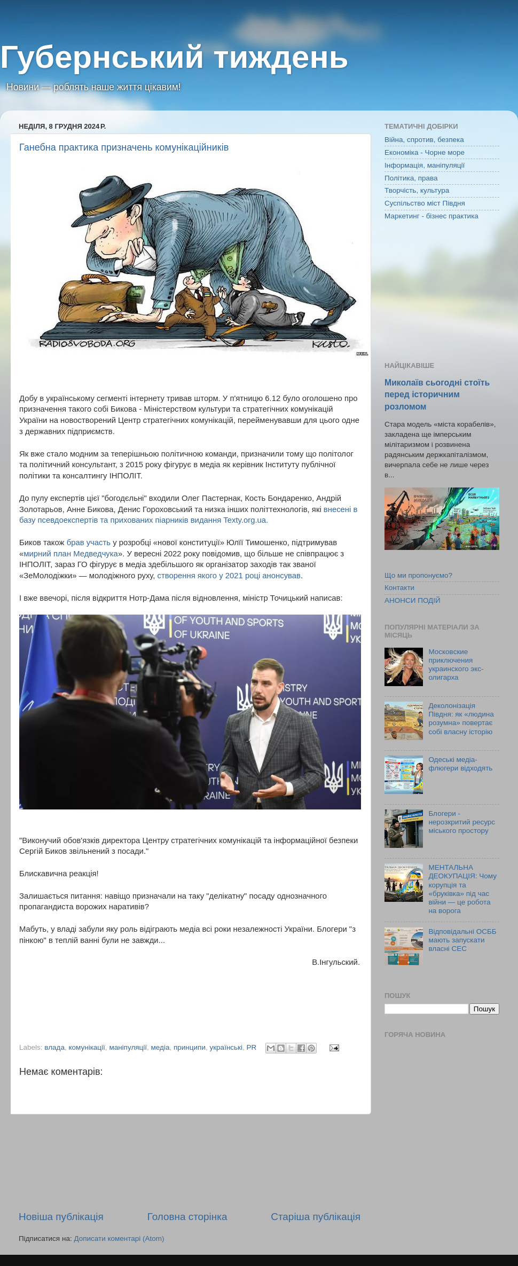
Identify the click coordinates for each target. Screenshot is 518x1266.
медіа (160, 1047)
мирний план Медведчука (70, 553)
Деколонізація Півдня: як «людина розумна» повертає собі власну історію (460, 719)
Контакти (399, 588)
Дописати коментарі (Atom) (119, 1238)
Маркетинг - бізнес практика (431, 216)
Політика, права (411, 178)
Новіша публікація (61, 1216)
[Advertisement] (189, 1162)
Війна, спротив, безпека (424, 140)
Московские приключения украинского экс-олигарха (455, 665)
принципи (190, 1047)
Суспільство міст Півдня (424, 203)
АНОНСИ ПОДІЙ (412, 600)
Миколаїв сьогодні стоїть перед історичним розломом (437, 394)
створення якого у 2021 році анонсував (229, 575)
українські (225, 1047)
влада (54, 1047)
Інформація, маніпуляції (424, 165)
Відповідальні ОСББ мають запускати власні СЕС (462, 940)
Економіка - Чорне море (424, 152)
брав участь (90, 542)
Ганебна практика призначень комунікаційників (124, 147)
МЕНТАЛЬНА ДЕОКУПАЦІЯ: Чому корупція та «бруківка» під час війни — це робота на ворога (462, 889)
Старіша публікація (315, 1216)
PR (252, 1047)
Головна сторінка (187, 1216)
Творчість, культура (416, 190)
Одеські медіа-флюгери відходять (460, 764)
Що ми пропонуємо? (418, 575)
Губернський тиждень (174, 57)
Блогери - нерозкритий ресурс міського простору (461, 822)
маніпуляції (128, 1047)
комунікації (86, 1047)
